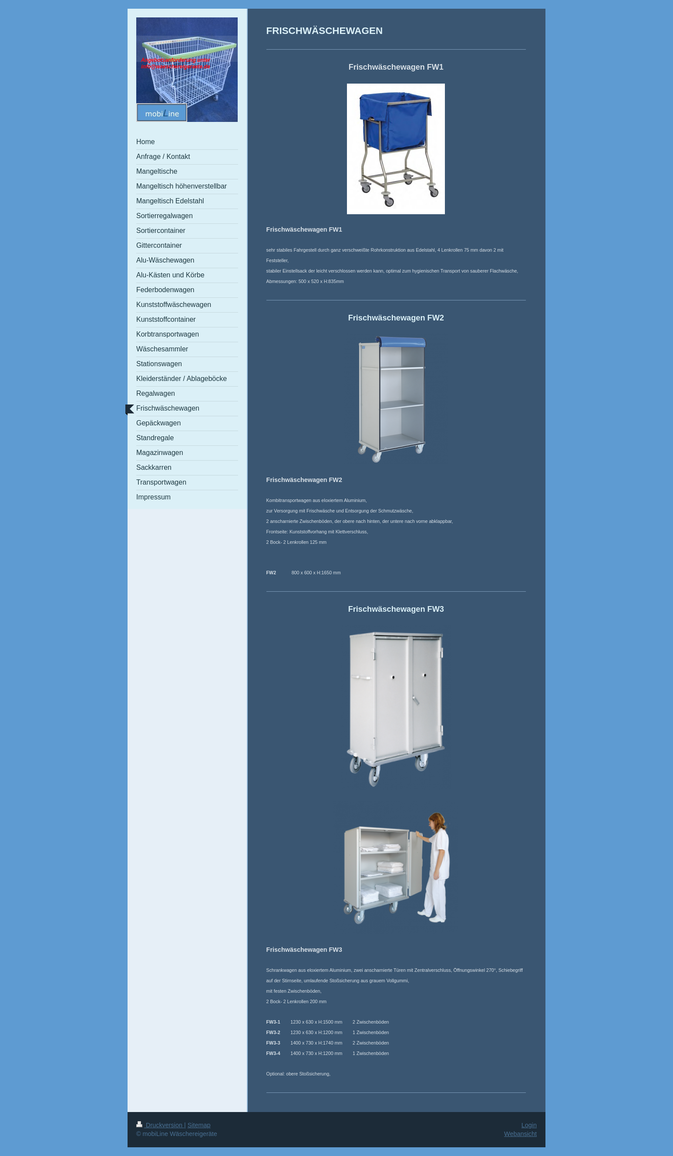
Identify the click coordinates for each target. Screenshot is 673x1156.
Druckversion (160, 1125)
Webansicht (520, 1133)
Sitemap (199, 1125)
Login (529, 1125)
